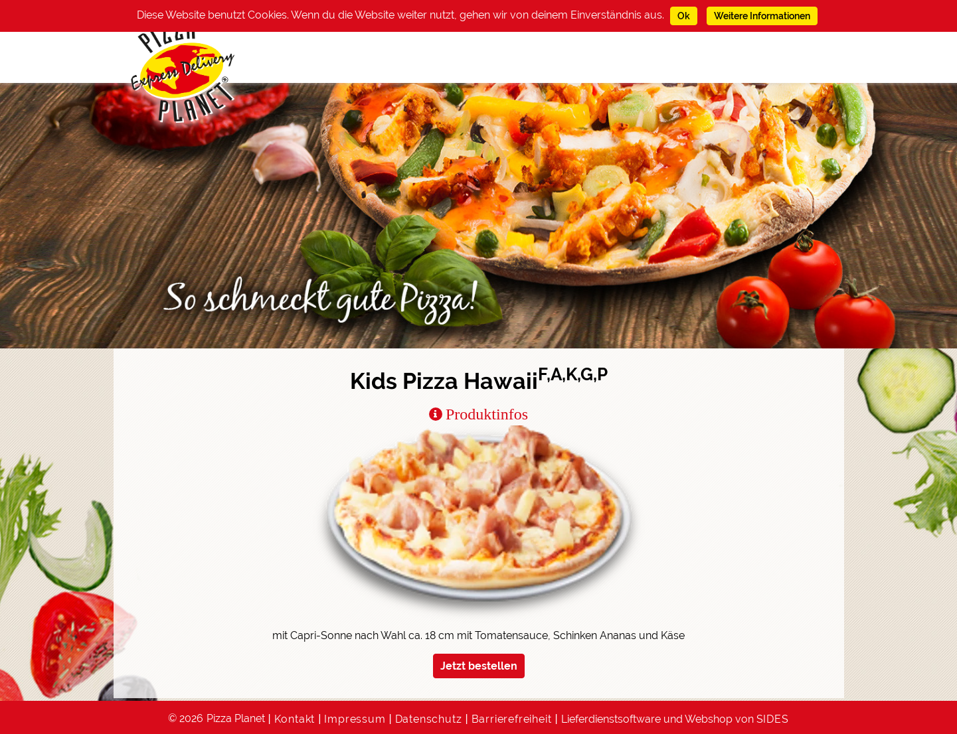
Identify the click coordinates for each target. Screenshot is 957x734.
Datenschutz (428, 719)
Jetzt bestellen (478, 666)
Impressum (354, 719)
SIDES (772, 719)
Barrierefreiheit (512, 719)
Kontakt (294, 719)
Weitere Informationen (762, 16)
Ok (683, 16)
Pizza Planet (236, 718)
